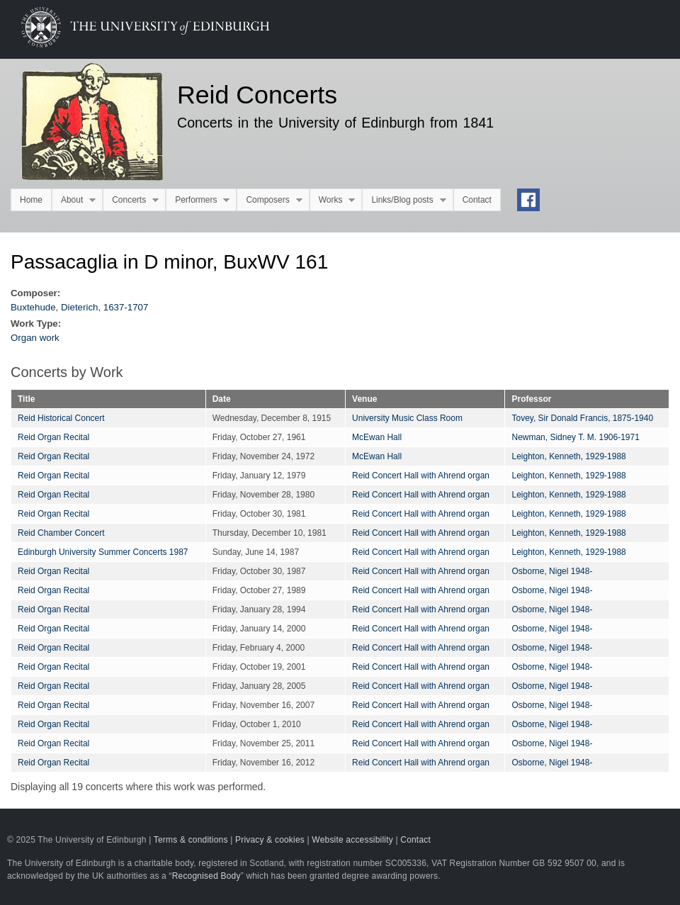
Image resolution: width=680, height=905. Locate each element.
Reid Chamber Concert (61, 533)
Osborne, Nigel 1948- (551, 571)
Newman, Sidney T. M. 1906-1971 (575, 437)
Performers (198, 200)
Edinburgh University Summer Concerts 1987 (103, 552)
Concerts (131, 200)
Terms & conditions (191, 840)
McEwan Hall (377, 437)
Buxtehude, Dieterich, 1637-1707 (79, 307)
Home (31, 200)
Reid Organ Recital (53, 437)
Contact (477, 200)
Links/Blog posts (404, 200)
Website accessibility (352, 840)
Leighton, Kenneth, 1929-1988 (568, 456)
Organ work (35, 337)
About (74, 200)
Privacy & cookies (270, 840)
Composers (269, 200)
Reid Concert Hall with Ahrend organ (420, 475)
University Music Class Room (407, 418)
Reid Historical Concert (61, 418)
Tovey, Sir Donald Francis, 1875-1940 (582, 418)
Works (333, 200)
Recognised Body (206, 876)
